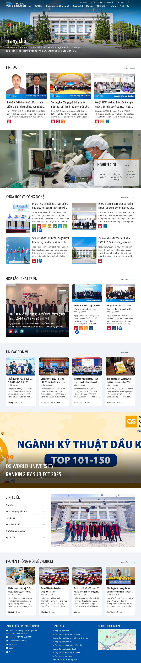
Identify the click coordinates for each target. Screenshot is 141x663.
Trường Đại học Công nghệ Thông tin (67, 645)
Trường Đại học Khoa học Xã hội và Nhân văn (70, 638)
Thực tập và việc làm (25, 531)
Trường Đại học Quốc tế (62, 642)
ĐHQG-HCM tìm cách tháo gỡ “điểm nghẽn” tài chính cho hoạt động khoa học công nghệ (116, 208)
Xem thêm (130, 165)
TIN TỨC (129, 68)
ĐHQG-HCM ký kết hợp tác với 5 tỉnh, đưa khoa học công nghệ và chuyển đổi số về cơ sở (50, 208)
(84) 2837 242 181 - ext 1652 (20, 637)
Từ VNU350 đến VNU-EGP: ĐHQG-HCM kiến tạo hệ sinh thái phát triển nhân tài (50, 242)
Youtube (12, 648)
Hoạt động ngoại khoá (25, 511)
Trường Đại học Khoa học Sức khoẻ (66, 653)
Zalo (11, 652)
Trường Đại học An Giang (62, 656)
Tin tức (25, 505)
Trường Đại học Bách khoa (63, 631)
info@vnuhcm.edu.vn (17, 641)
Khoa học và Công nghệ (57, 6)
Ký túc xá (25, 537)
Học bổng (25, 518)
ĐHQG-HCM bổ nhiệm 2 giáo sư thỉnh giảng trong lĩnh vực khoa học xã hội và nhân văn (26, 106)
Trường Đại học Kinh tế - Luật (64, 649)
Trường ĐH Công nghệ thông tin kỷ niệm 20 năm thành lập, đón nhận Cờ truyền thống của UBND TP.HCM (69, 106)
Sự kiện (38, 6)
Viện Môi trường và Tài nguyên (65, 660)
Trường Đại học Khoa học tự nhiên (66, 634)
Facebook (13, 644)
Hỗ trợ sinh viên (25, 524)
